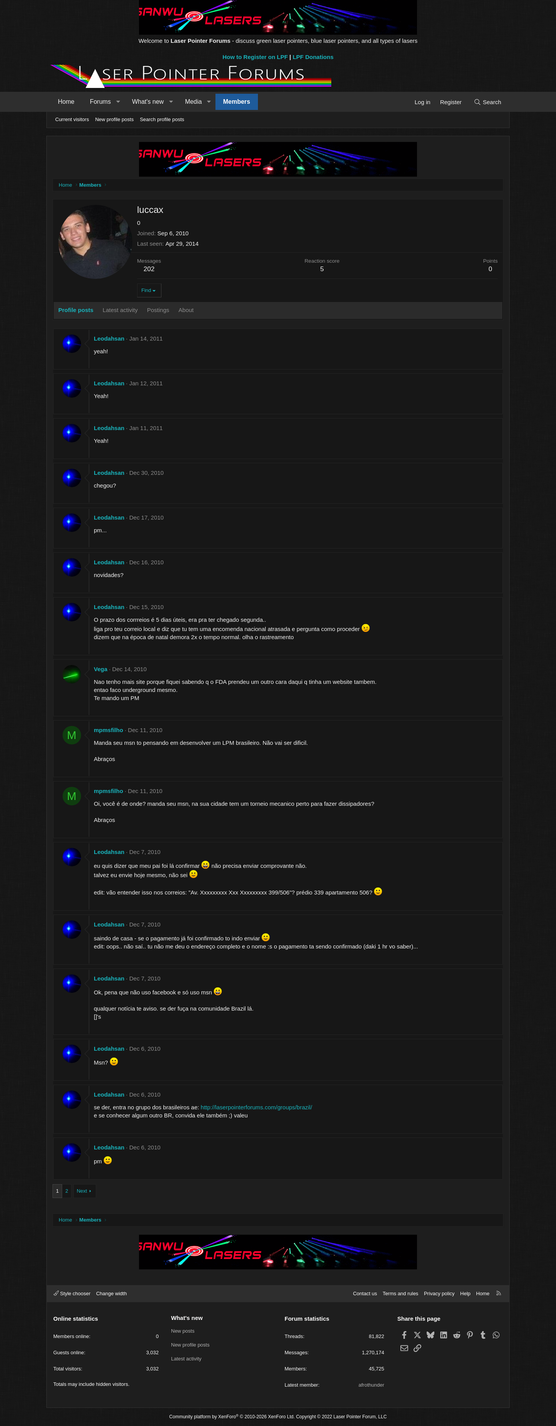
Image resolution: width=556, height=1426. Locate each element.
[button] (118, 102)
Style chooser (72, 1293)
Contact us (365, 1293)
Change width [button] (111, 1293)
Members (236, 101)
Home (66, 101)
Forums (100, 101)
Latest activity (186, 1359)
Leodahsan (109, 338)
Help (465, 1293)
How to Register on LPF (255, 57)
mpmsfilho (108, 730)
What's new (148, 101)
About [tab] (185, 310)
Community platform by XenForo (232, 1416)
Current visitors (72, 119)
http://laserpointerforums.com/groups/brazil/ (256, 1107)
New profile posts (114, 119)
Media (193, 101)
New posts (183, 1331)
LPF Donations (313, 57)
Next (82, 1191)
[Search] (487, 102)
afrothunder (372, 1385)
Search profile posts (162, 119)
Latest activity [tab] (120, 310)
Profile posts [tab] (75, 310)
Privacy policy (439, 1293)
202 (149, 269)
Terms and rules (400, 1293)
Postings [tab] (158, 310)
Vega (100, 669)
